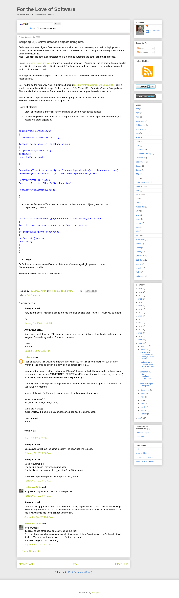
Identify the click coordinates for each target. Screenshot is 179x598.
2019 (140, 306)
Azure (138, 137)
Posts (140, 48)
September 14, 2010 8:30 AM (38, 544)
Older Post (121, 564)
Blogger (95, 592)
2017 (140, 313)
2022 (140, 299)
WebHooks (140, 276)
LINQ (138, 211)
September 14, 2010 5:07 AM (38, 517)
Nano (138, 235)
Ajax (137, 117)
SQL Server (140, 260)
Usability (139, 268)
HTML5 (138, 203)
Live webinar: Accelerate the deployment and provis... (147, 356)
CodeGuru (140, 437)
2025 (140, 289)
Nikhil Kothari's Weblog (145, 461)
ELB (137, 178)
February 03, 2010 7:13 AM (37, 480)
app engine (140, 121)
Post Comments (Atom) (80, 572)
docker (138, 170)
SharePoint (140, 256)
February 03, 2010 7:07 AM (37, 453)
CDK (137, 146)
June (142, 397)
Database (36, 295)
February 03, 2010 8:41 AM (37, 496)
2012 (140, 330)
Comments (142, 52)
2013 (140, 326)
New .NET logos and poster (146, 385)
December (144, 346)
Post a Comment (30, 551)
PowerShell (140, 239)
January (143, 414)
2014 (140, 323)
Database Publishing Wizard (40, 63)
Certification (140, 150)
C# (28, 295)
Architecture (140, 125)
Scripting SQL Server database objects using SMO (146, 376)
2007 (140, 418)
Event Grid (140, 186)
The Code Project (142, 433)
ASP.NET (139, 129)
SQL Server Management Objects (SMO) (93, 85)
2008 (140, 343)
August (143, 393)
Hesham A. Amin (38, 291)
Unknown (29, 357)
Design (138, 166)
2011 (140, 333)
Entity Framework (142, 182)
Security (139, 252)
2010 (140, 336)
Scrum (138, 248)
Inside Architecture (143, 453)
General (139, 195)
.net (137, 109)
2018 (140, 309)
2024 (140, 292)
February (144, 410)
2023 (140, 296)
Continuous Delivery (143, 154)
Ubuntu (138, 264)
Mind (137, 231)
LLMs (138, 219)
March (143, 407)
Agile (138, 113)
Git (137, 199)
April (142, 404)
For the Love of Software (46, 9)
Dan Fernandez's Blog (144, 457)
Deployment (140, 162)
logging (138, 223)
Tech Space (140, 449)
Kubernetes (140, 207)
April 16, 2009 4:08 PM (35, 438)
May (142, 400)
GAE (137, 191)
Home (74, 564)
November (144, 350)
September (144, 390)
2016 (140, 316)
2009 (140, 340)
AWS (138, 133)
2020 (140, 302)
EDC (137, 174)
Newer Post (26, 564)
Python (138, 244)
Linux (138, 215)
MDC (138, 227)
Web (137, 272)
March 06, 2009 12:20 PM (37, 351)
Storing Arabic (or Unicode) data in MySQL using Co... (147, 365)
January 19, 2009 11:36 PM (38, 323)
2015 (140, 319)
